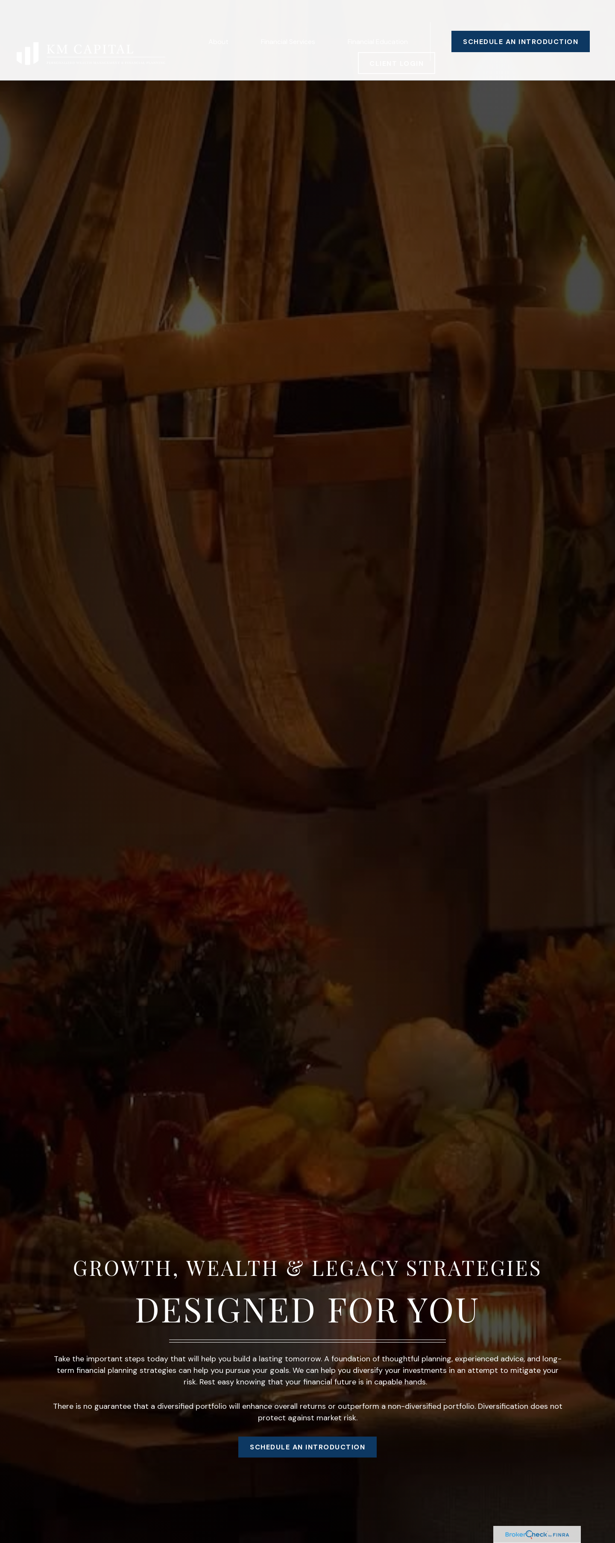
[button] (218, 17)
